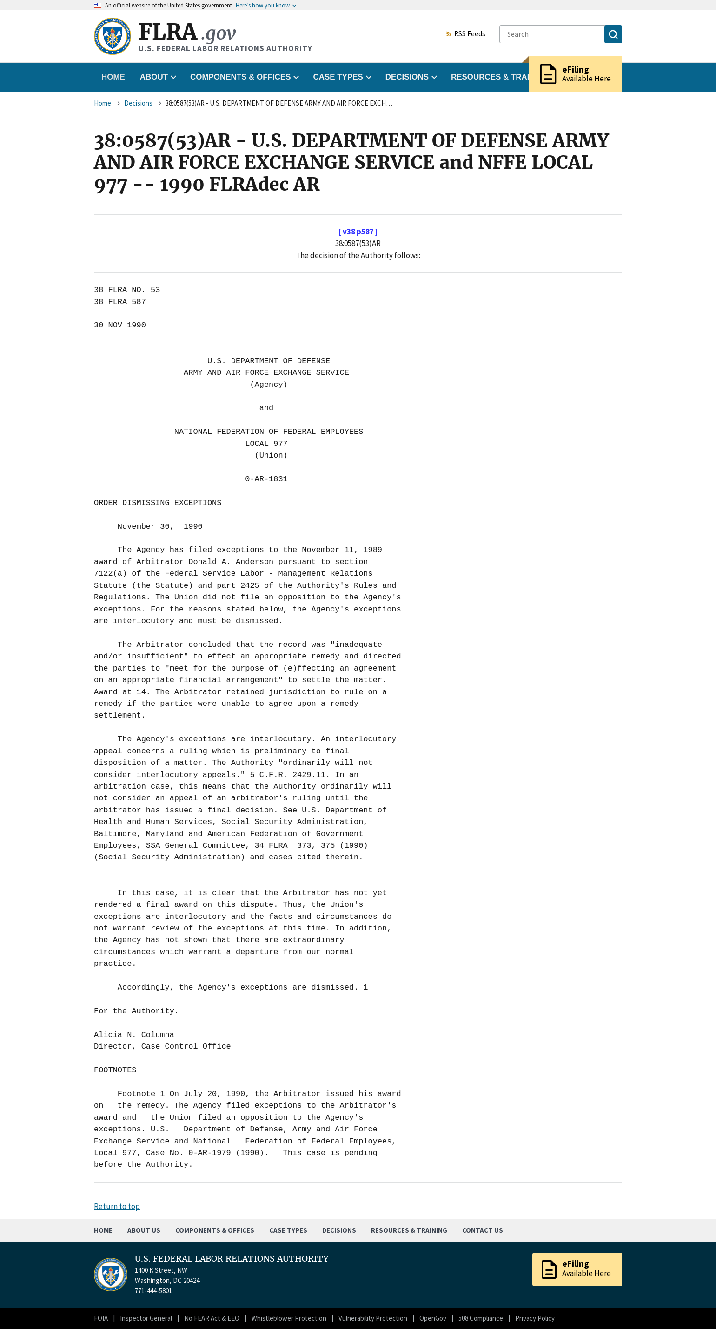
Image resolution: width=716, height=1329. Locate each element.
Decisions (138, 103)
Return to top (117, 1206)
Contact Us (482, 1230)
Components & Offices (214, 1230)
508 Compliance (480, 1318)
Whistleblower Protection (289, 1318)
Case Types (288, 1230)
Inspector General (146, 1318)
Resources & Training (409, 1230)
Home (113, 77)
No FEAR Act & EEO (211, 1318)
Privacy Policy (535, 1318)
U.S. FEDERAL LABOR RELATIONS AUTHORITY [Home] (232, 1259)
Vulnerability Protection (372, 1318)
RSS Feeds (465, 34)
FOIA (101, 1318)
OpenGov (432, 1318)
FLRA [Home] (187, 32)
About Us (143, 1230)
